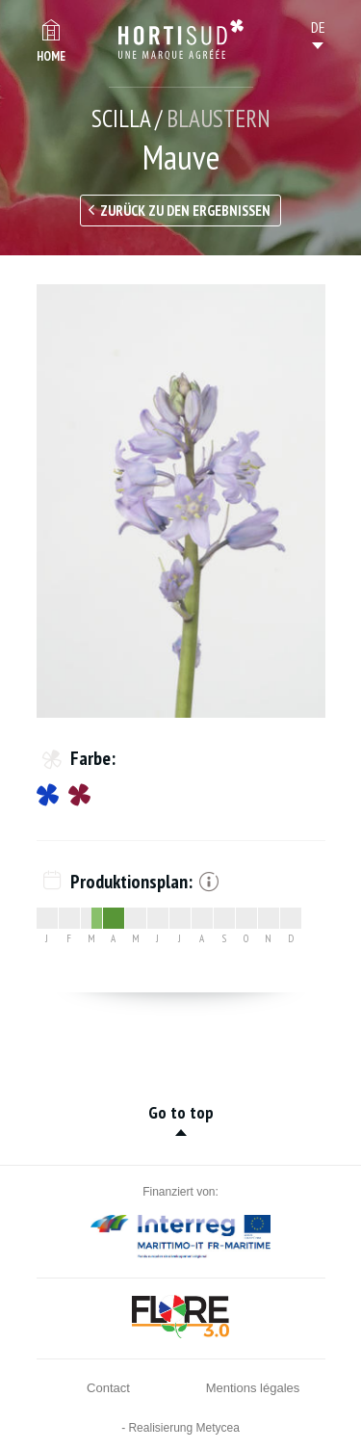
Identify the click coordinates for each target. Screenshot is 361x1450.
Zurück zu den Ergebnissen (185, 210)
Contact (108, 1388)
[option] (181, 501)
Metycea (218, 1428)
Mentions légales (253, 1388)
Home (51, 56)
